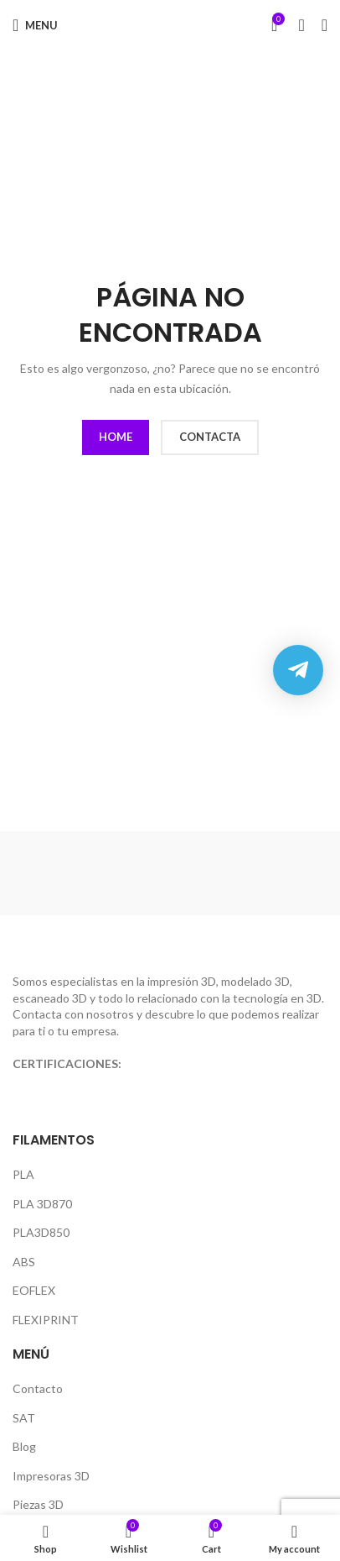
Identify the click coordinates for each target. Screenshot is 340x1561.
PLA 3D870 (42, 1204)
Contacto (38, 1388)
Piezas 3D (38, 1504)
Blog (24, 1446)
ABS (24, 1262)
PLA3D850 (41, 1232)
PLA (23, 1174)
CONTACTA (209, 436)
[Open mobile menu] (35, 25)
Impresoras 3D (51, 1476)
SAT (24, 1418)
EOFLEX (34, 1290)
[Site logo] (170, 25)
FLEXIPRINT (46, 1319)
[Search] (301, 25)
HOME (115, 436)
